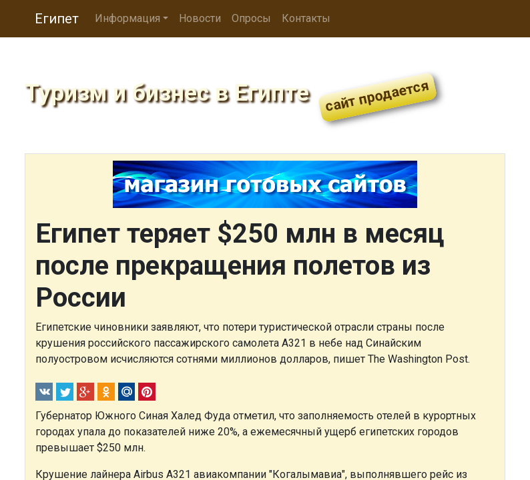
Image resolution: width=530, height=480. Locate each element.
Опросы (251, 18)
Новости (200, 18)
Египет (57, 19)
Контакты (306, 18)
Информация (127, 18)
